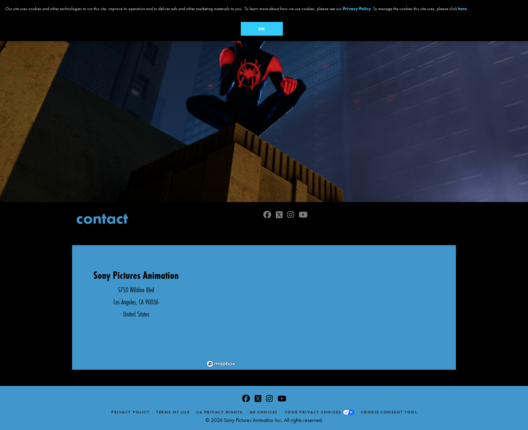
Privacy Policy (130, 412)
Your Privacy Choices (313, 412)
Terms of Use (173, 412)
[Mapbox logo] (221, 364)
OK (261, 29)
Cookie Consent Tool (389, 412)
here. (463, 8)
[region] (328, 307)
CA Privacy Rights (219, 412)
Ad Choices (264, 412)
